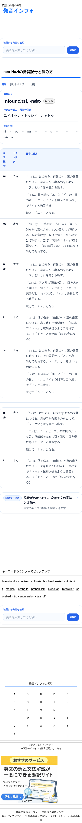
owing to (23, 588)
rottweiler (68, 588)
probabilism (38, 588)
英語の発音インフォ (27, 812)
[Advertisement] (30, 24)
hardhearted (55, 581)
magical (10, 588)
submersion (27, 596)
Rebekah (53, 588)
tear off (41, 596)
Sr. (15, 596)
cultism (24, 581)
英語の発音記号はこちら (41, 745)
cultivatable (38, 581)
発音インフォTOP (11, 816)
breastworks (9, 581)
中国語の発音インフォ (54, 812)
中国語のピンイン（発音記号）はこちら (41, 748)
